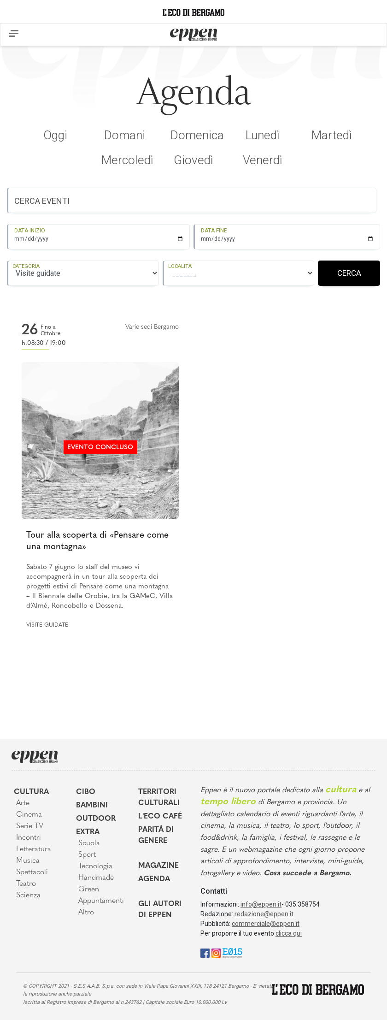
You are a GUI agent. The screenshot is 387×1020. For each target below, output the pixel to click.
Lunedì (263, 135)
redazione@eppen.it (264, 914)
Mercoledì (127, 160)
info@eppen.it (260, 904)
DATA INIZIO (29, 230)
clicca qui (289, 933)
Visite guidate (47, 625)
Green (88, 889)
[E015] (232, 953)
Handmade (96, 878)
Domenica (197, 135)
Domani (124, 135)
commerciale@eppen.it (265, 923)
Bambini (92, 805)
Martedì (331, 135)
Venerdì (262, 160)
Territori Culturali (159, 798)
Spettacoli (32, 872)
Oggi (55, 135)
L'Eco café (160, 816)
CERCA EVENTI (42, 201)
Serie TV (29, 826)
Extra (88, 832)
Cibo (85, 792)
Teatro (26, 884)
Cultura (31, 792)
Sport (87, 855)
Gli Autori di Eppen (160, 910)
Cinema (29, 814)
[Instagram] (216, 953)
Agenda (154, 879)
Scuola (89, 843)
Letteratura (33, 849)
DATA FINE (214, 230)
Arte (22, 803)
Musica (28, 861)
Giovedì (193, 160)
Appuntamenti (101, 901)
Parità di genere (156, 835)
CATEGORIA (26, 266)
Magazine (158, 866)
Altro (86, 912)
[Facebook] (205, 953)
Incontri (28, 838)
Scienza (28, 895)
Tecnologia (95, 866)
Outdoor (96, 819)
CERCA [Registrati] (349, 273)
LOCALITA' (180, 266)
